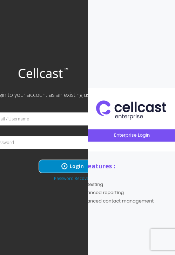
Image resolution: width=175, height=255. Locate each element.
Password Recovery (73, 178)
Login (77, 166)
